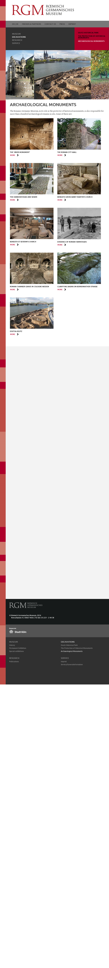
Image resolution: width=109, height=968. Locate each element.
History (12, 645)
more (12, 155)
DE (17, 24)
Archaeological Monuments (91, 41)
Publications (14, 661)
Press (62, 24)
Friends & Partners (31, 24)
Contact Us (50, 24)
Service (16, 43)
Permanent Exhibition (17, 648)
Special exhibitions (16, 651)
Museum (16, 34)
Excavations (19, 37)
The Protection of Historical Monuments (91, 37)
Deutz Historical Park (88, 33)
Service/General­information (72, 664)
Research (17, 40)
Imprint (72, 24)
